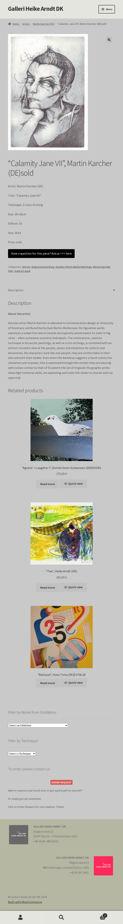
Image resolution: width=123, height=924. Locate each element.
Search (61, 917)
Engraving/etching (43, 267)
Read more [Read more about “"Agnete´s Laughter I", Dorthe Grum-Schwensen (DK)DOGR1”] (47, 484)
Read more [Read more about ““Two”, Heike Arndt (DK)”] (47, 587)
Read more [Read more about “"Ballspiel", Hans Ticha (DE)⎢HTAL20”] (47, 683)
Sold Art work (22, 271)
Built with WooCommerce (25, 902)
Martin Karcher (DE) (43, 24)
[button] (109, 40)
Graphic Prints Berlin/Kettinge (73, 267)
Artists (26, 24)
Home (15, 24)
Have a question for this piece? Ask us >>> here (41, 253)
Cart (94, 914)
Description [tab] (15, 290)
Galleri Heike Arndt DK (35, 8)
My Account (20, 917)
